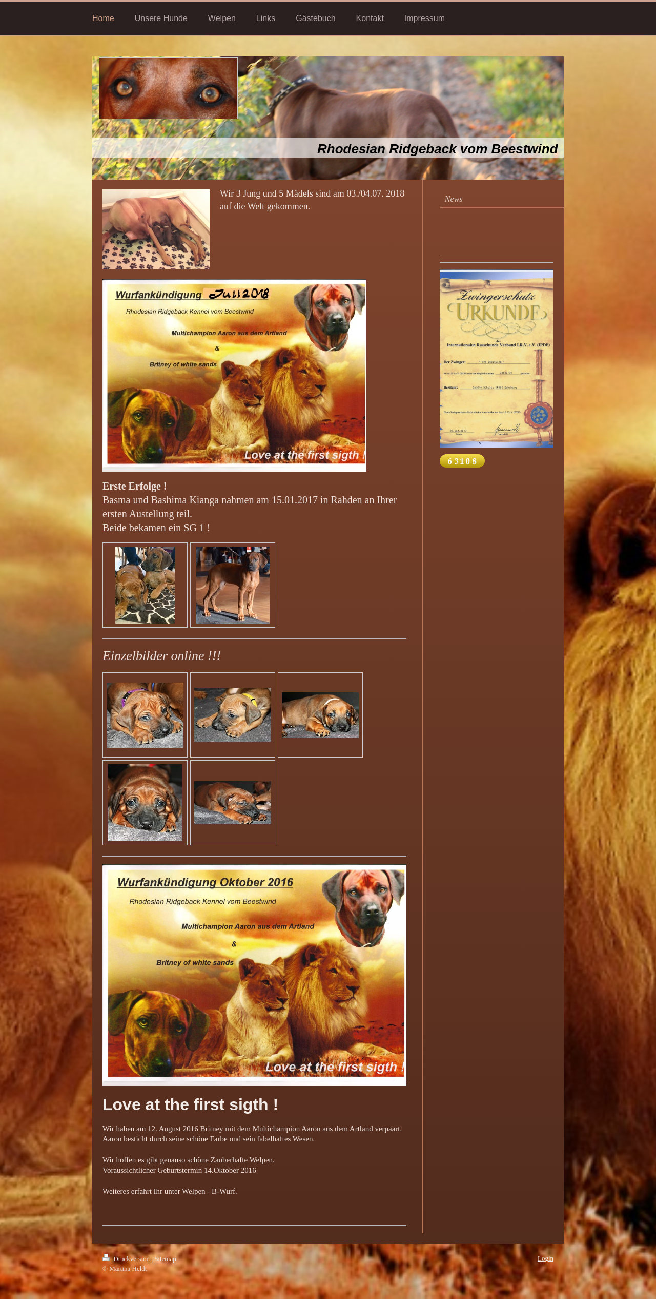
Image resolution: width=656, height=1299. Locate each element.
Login (546, 1258)
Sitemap (165, 1259)
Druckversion (126, 1259)
